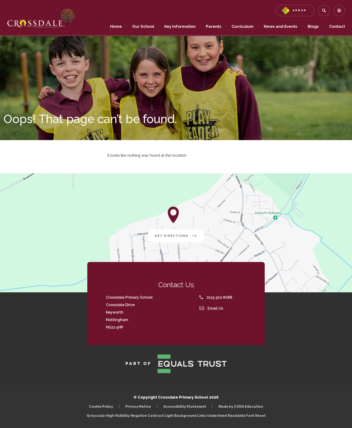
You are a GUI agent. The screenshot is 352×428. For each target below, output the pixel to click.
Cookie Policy (101, 406)
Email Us (211, 308)
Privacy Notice (138, 406)
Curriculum (242, 26)
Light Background (180, 415)
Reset (260, 415)
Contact (337, 26)
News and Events (280, 26)
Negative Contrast (147, 415)
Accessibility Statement (184, 406)
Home (116, 26)
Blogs (313, 26)
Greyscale (96, 415)
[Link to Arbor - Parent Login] (295, 10)
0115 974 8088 (215, 297)
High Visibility (118, 415)
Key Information (180, 26)
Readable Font (241, 415)
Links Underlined (212, 415)
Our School (143, 26)
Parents (213, 26)
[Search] (324, 10)
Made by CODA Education (240, 406)
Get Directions (176, 235)
